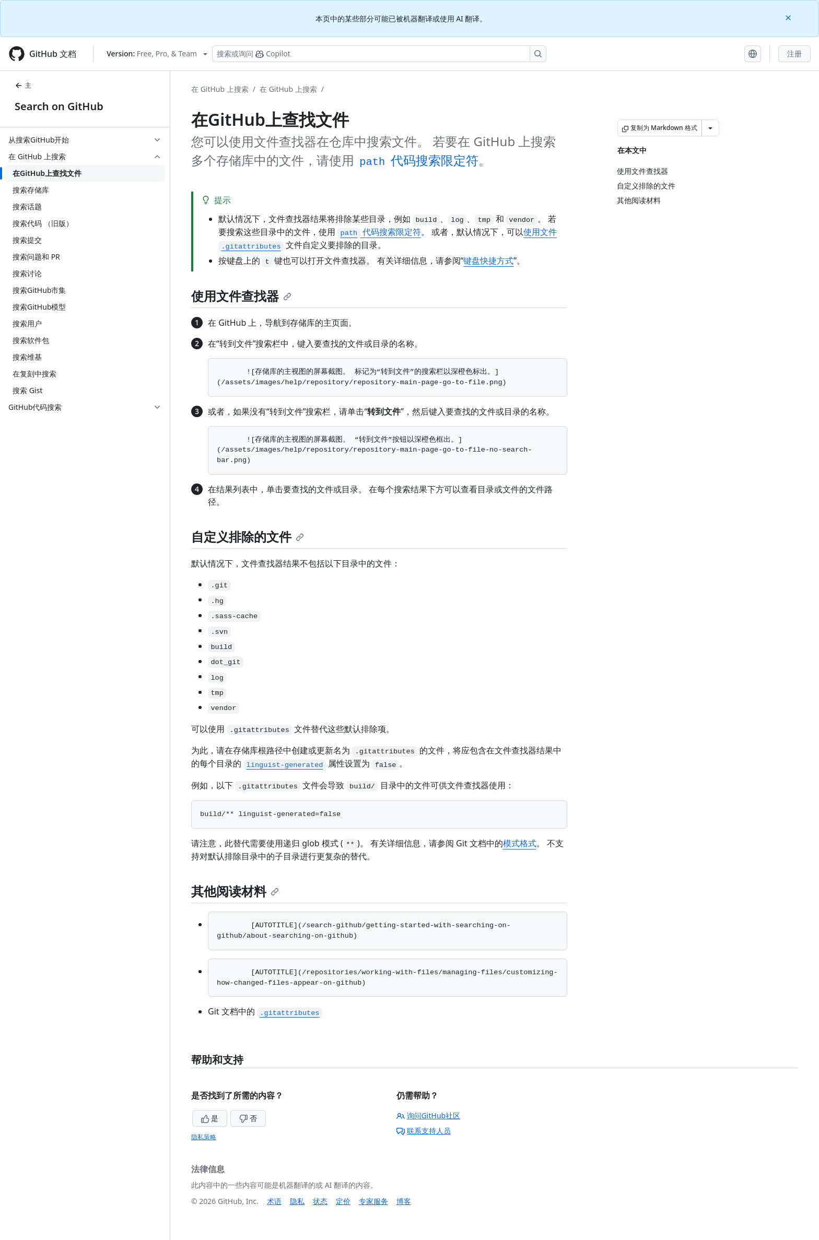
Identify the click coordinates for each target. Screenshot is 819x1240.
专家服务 (373, 1201)
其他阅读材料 (235, 891)
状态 (320, 1201)
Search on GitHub (59, 106)
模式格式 (519, 843)
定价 (343, 1201)
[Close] (789, 17)
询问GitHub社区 (428, 1115)
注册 (794, 53)
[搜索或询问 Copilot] (379, 53)
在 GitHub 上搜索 (220, 89)
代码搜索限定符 (417, 160)
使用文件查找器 (241, 295)
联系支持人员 (423, 1131)
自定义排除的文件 (247, 536)
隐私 (297, 1201)
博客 (403, 1201)
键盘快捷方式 (488, 260)
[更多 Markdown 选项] (710, 128)
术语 (274, 1201)
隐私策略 (203, 1136)
